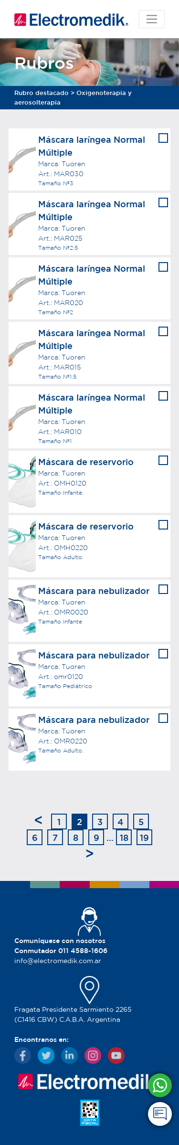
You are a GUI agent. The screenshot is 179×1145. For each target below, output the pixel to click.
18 (124, 837)
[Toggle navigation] (152, 19)
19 (144, 837)
